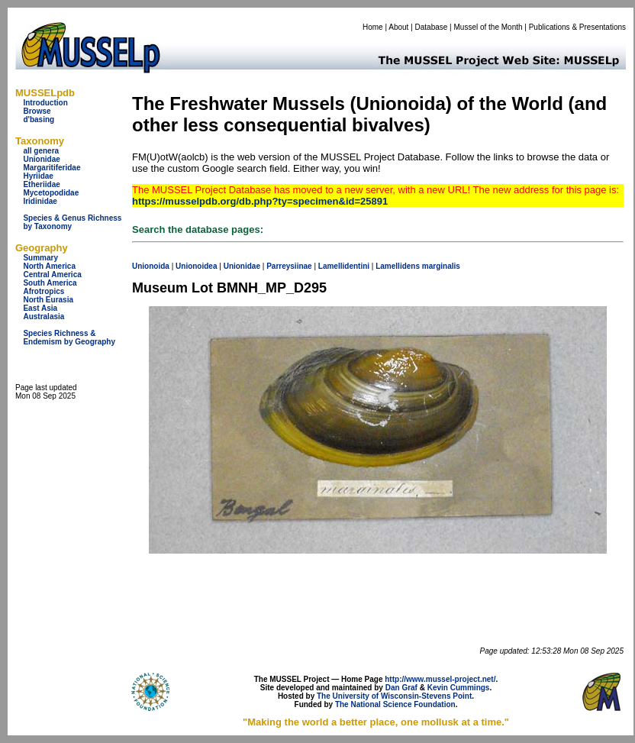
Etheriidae (41, 184)
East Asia (40, 308)
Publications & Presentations (577, 27)
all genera (41, 151)
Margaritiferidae (51, 167)
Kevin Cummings (458, 687)
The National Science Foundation (395, 704)
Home (373, 27)
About (398, 27)
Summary (40, 258)
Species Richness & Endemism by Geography (69, 337)
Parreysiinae (289, 266)
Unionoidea (196, 266)
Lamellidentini (343, 266)
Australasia (43, 316)
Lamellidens (398, 266)
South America (49, 283)
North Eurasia (48, 300)
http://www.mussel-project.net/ (440, 679)
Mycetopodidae (51, 193)
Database (431, 27)
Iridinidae (39, 201)
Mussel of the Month (488, 27)
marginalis (441, 266)
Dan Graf (401, 687)
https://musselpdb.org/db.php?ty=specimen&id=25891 (260, 201)
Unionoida (150, 266)
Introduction (45, 103)
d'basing (38, 119)
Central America (52, 274)
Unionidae (41, 159)
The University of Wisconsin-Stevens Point (394, 696)
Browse (36, 111)
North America (49, 266)
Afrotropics (43, 291)
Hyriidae (38, 176)
